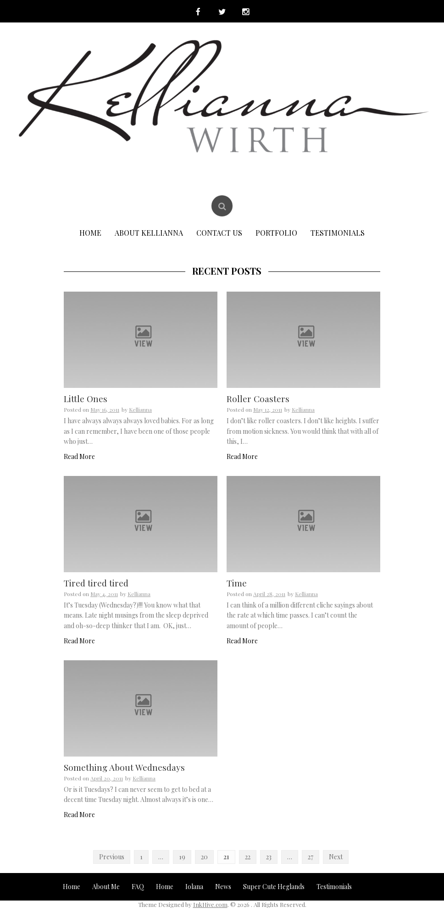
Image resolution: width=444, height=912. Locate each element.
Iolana (194, 887)
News (223, 887)
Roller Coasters (258, 399)
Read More (79, 457)
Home (90, 233)
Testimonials (338, 233)
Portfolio (276, 233)
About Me (106, 887)
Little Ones (85, 399)
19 (182, 857)
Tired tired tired (96, 583)
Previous (111, 857)
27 (310, 857)
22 (247, 857)
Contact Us (219, 233)
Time (237, 583)
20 (204, 857)
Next (336, 857)
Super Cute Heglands (274, 887)
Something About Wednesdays (124, 768)
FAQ (138, 887)
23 (269, 857)
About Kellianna (149, 233)
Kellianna (140, 410)
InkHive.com (210, 905)
